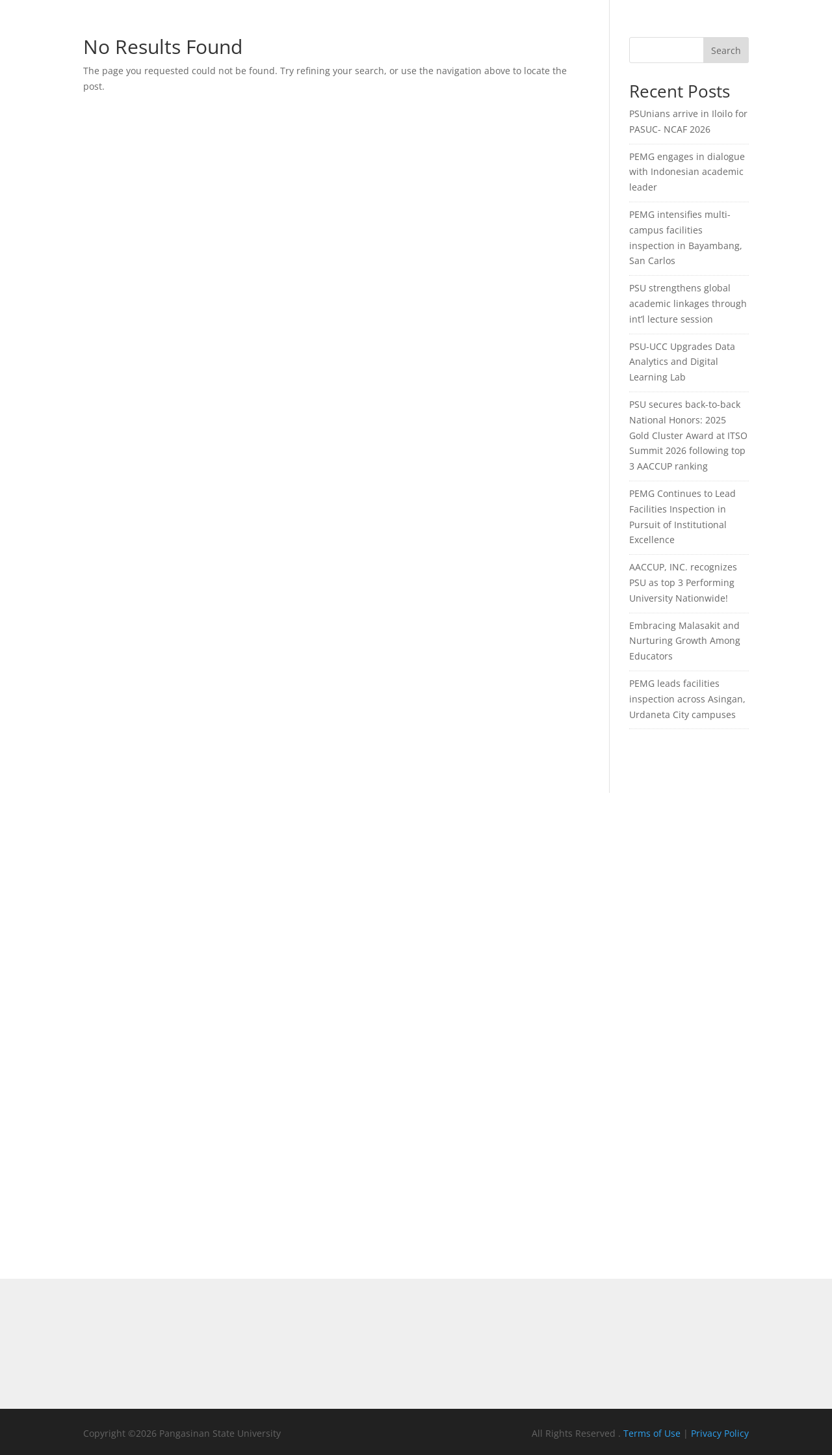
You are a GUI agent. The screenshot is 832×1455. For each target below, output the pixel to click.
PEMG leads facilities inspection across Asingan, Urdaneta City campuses (687, 699)
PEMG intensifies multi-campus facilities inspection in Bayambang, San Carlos (685, 237)
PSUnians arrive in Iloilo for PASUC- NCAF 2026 (688, 121)
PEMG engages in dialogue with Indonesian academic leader (687, 172)
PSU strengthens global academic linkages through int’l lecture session (688, 303)
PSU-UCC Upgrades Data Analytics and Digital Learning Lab (682, 362)
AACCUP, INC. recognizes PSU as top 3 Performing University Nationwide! (683, 582)
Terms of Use (653, 1433)
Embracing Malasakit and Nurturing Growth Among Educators (684, 641)
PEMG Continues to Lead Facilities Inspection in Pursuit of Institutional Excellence (682, 516)
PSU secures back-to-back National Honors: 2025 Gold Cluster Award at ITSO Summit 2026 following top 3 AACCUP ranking (688, 435)
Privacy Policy (720, 1433)
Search (726, 50)
